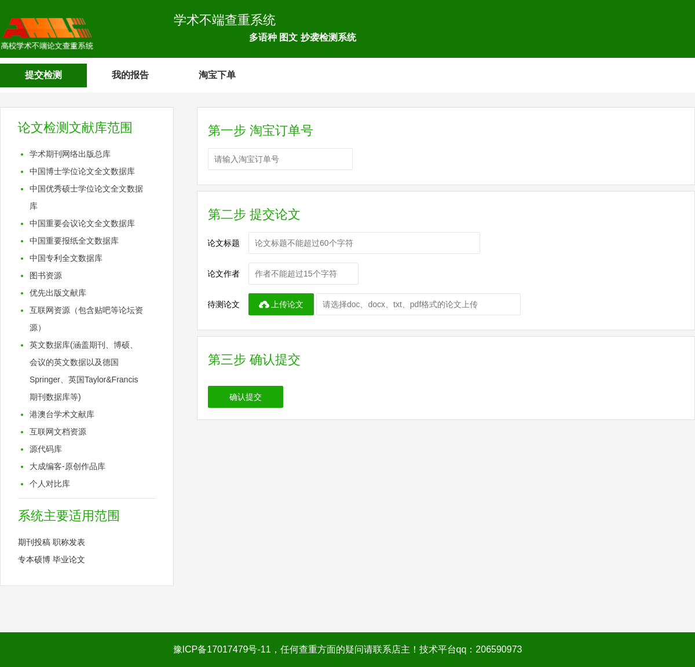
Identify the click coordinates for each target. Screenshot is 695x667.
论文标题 (223, 243)
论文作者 (223, 273)
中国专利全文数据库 (66, 258)
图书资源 (46, 275)
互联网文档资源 (58, 431)
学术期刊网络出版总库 (70, 154)
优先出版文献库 (58, 292)
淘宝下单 (217, 75)
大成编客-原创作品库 (67, 466)
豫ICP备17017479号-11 (222, 649)
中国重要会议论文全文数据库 (82, 223)
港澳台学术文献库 (62, 414)
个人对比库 (50, 483)
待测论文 (223, 304)
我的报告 (130, 75)
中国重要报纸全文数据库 (74, 240)
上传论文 (281, 304)
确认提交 (245, 396)
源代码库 (46, 449)
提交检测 (43, 75)
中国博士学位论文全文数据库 (82, 171)
